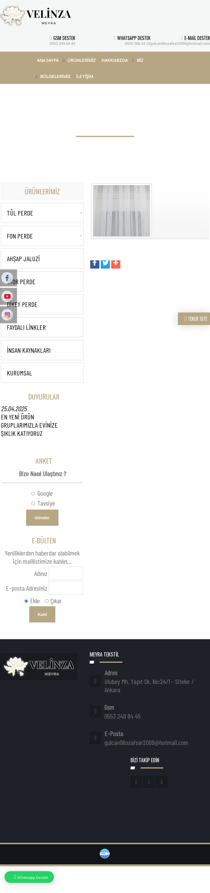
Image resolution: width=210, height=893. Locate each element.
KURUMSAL (19, 373)
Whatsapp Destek (29, 877)
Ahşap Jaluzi (23, 258)
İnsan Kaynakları (29, 350)
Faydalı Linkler (26, 327)
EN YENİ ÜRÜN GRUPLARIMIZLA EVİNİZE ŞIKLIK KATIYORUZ (29, 420)
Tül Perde (20, 213)
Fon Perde (20, 236)
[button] (94, 264)
